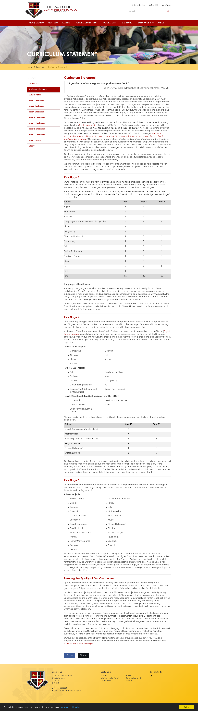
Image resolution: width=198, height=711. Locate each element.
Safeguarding (146, 23)
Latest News (106, 681)
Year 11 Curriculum (37, 123)
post (83, 655)
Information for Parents (110, 678)
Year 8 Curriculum (36, 106)
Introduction (34, 84)
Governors (130, 676)
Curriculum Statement (38, 89)
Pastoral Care (110, 23)
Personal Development (87, 23)
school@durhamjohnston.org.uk (79, 644)
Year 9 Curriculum (36, 112)
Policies (104, 676)
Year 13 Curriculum (37, 135)
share (70, 655)
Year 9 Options (35, 140)
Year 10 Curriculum (37, 118)
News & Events (36, 23)
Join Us (161, 23)
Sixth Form (128, 23)
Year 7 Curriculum (36, 101)
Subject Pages (35, 95)
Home (29, 67)
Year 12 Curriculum (37, 129)
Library (31, 146)
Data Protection (138, 5)
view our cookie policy (70, 707)
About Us (53, 23)
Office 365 (153, 5)
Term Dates (166, 5)
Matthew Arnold (87, 125)
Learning (67, 23)
